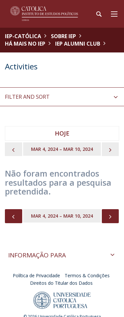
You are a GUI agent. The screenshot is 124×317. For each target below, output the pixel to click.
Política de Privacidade (36, 275)
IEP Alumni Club (77, 43)
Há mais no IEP (25, 43)
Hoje (62, 133)
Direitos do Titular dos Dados (61, 283)
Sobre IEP (63, 36)
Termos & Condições (87, 275)
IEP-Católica (23, 36)
